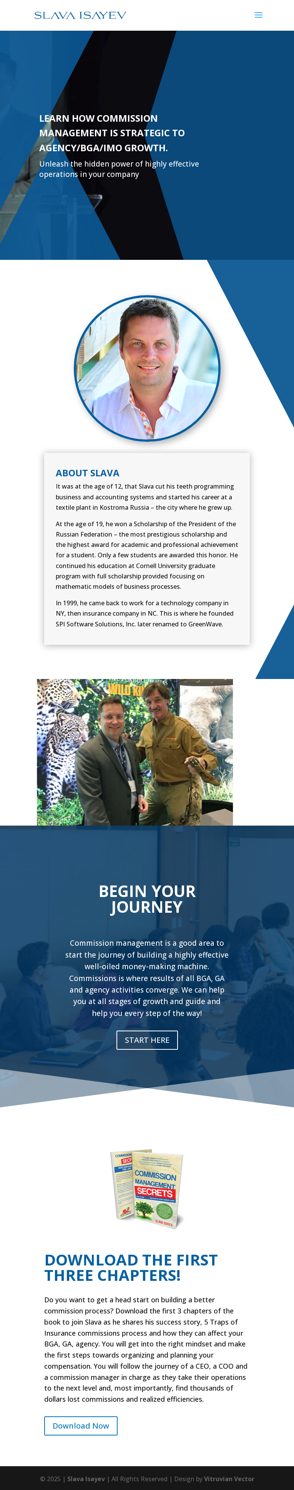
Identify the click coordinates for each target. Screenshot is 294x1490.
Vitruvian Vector (229, 1479)
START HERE (147, 1040)
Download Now (81, 1426)
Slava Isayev (86, 1479)
